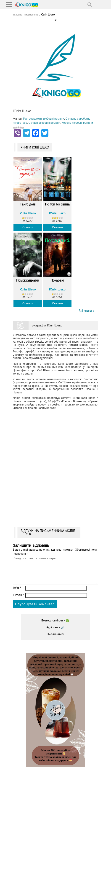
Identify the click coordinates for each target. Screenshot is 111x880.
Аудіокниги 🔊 (55, 632)
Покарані (57, 280)
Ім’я (17, 593)
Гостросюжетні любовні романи (43, 118)
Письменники (55, 639)
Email (18, 601)
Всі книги (85, 311)
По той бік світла (57, 204)
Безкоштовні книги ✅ (55, 626)
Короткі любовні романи (77, 122)
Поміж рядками (27, 280)
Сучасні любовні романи (44, 122)
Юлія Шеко (27, 213)
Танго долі (27, 204)
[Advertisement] (55, 466)
